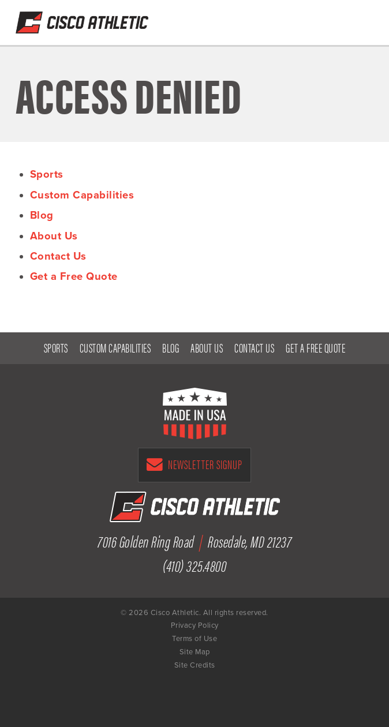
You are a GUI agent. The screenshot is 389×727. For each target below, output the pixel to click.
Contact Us (58, 256)
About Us (54, 236)
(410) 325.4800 (194, 565)
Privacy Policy (195, 625)
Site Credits (194, 665)
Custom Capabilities (82, 195)
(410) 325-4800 (333, 19)
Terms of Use (194, 638)
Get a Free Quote (303, 19)
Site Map (194, 652)
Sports (46, 174)
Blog (42, 215)
